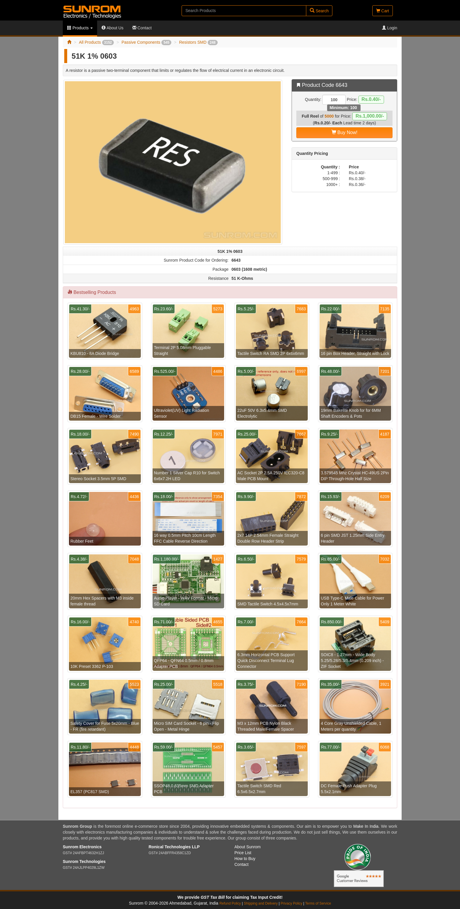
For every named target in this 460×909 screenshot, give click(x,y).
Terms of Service (318, 903)
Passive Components (146, 42)
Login (389, 28)
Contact (142, 28)
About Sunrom (247, 846)
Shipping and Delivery (261, 903)
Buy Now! (345, 132)
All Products (96, 42)
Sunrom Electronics (82, 846)
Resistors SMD (198, 42)
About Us (113, 28)
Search (319, 10)
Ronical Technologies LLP (174, 846)
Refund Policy (230, 903)
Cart (382, 11)
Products (80, 28)
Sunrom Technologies (84, 861)
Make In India (365, 826)
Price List (242, 852)
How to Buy (245, 858)
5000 (329, 116)
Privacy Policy (291, 903)
